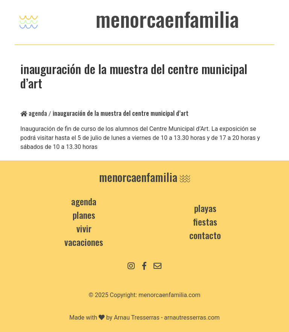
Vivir (83, 228)
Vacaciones (83, 242)
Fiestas (205, 221)
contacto (205, 235)
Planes (84, 214)
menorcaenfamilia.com (169, 295)
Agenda (33, 113)
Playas (205, 208)
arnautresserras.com (192, 317)
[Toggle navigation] (29, 20)
